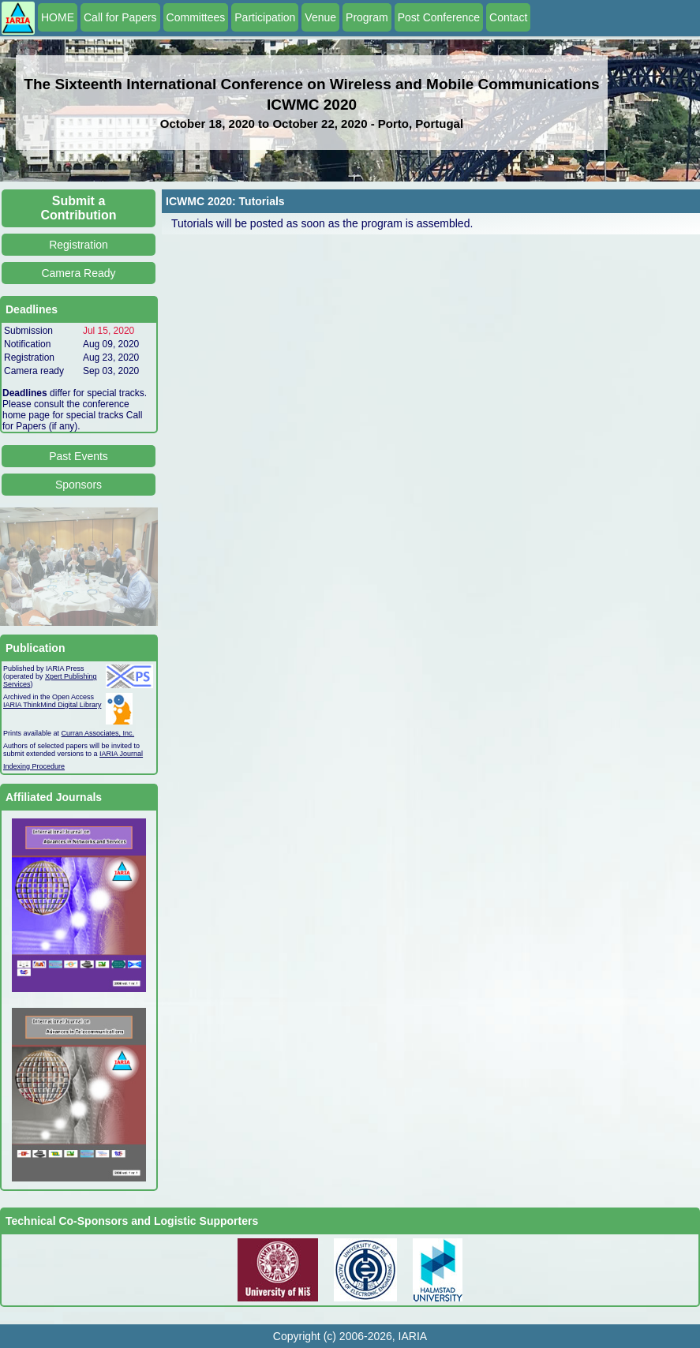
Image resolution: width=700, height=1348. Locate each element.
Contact (508, 17)
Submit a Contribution (79, 208)
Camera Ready (78, 273)
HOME (57, 17)
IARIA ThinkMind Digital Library (52, 705)
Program (367, 17)
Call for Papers (120, 17)
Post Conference (439, 17)
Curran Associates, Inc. (98, 733)
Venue (320, 17)
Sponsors (78, 484)
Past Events (78, 456)
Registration (78, 244)
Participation (264, 17)
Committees (196, 17)
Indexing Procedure (34, 766)
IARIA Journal (121, 754)
